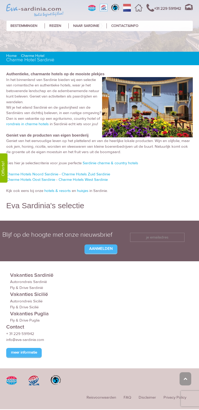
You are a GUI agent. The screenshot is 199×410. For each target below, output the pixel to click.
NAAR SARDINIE (86, 26)
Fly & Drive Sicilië (24, 307)
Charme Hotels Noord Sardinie (32, 174)
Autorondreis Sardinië (28, 281)
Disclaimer (147, 397)
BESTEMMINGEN (23, 26)
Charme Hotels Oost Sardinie (30, 179)
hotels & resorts (57, 190)
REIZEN (55, 26)
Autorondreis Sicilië (26, 301)
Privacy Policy (175, 397)
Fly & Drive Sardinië (26, 287)
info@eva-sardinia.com (25, 339)
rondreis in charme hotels (27, 124)
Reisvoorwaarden (101, 397)
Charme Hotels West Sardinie (83, 179)
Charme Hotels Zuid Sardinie (86, 174)
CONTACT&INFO (124, 26)
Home (11, 55)
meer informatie (24, 352)
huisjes (82, 190)
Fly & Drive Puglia (25, 320)
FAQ (127, 397)
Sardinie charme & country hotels (110, 163)
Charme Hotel (32, 55)
